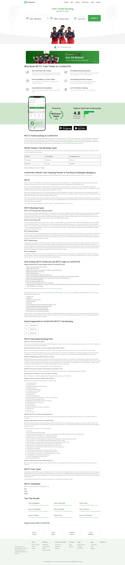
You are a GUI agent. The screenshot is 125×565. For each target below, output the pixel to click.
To (54, 17)
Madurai (43, 517)
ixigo (70, 544)
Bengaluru (93, 505)
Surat (71, 511)
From (31, 17)
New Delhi (46, 505)
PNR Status (85, 2)
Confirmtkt (94, 544)
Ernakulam (96, 517)
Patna (57, 505)
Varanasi (61, 505)
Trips (92, 2)
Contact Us (58, 544)
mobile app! (89, 175)
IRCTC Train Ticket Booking (54, 288)
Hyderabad (41, 505)
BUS (72, 2)
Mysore (36, 505)
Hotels (77, 2)
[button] (38, 18)
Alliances (57, 548)
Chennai (32, 505)
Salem (47, 517)
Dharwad (98, 511)
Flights (66, 2)
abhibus (71, 546)
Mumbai (65, 505)
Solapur (66, 517)
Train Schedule (46, 550)
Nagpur (70, 517)
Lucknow (70, 505)
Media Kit (57, 546)
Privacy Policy (81, 544)
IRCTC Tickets (35, 544)
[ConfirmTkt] (19, 544)
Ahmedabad (66, 511)
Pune (97, 505)
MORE (98, 2)
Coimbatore (38, 517)
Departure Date (81, 16)
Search (94, 18)
